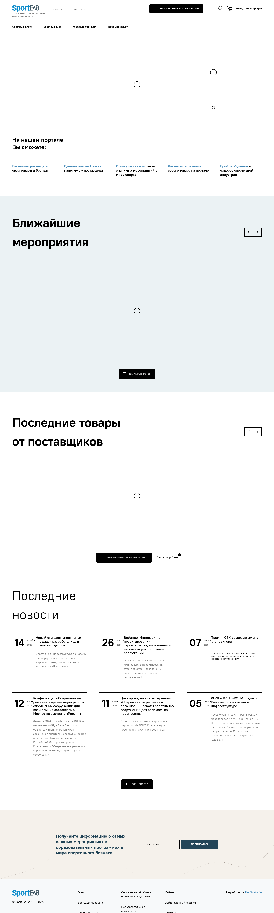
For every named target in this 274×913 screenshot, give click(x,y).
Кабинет (170, 892)
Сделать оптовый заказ (82, 166)
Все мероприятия (139, 373)
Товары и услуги (117, 26)
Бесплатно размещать (30, 166)
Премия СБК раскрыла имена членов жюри (234, 639)
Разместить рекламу (184, 166)
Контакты (80, 9)
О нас (81, 892)
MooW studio (253, 892)
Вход (239, 8)
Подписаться (200, 844)
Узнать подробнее (167, 557)
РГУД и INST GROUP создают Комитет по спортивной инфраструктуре (234, 702)
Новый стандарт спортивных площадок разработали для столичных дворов (59, 641)
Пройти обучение (234, 166)
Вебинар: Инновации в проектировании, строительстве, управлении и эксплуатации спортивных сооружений (147, 645)
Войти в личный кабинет (180, 902)
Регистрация (254, 8)
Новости (57, 9)
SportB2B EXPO (22, 26)
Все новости (140, 784)
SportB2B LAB (52, 26)
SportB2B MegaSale (90, 902)
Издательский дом (84, 26)
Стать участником (131, 166)
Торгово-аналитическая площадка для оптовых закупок (28, 14)
